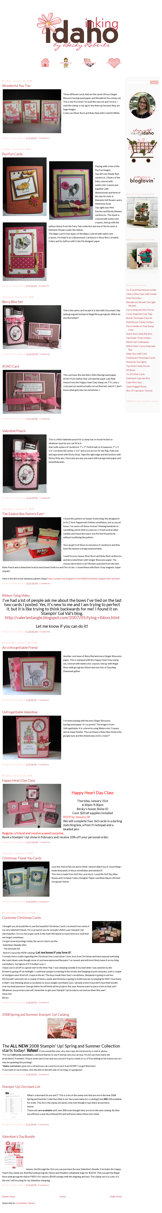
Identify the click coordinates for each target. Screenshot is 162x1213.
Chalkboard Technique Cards (140, 357)
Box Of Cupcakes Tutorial (139, 390)
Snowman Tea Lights (136, 361)
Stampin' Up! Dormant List (21, 1087)
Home (62, 1196)
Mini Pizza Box (133, 298)
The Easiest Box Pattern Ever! (23, 514)
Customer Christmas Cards (21, 918)
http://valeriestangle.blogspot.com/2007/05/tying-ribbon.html (62, 617)
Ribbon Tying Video (16, 595)
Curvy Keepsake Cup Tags (139, 313)
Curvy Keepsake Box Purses (140, 309)
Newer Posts (8, 1196)
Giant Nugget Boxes (136, 386)
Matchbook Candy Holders (140, 322)
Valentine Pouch (13, 431)
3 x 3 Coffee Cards (135, 374)
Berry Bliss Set (12, 302)
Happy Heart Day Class (18, 780)
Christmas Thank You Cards (21, 858)
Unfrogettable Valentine (19, 712)
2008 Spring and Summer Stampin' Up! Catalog (35, 1014)
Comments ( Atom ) (25, 1203)
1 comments (43, 138)
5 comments (44, 583)
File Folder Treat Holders (138, 337)
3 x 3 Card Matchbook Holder (141, 289)
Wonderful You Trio (16, 86)
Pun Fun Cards (12, 154)
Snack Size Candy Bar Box (139, 333)
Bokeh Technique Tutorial (139, 317)
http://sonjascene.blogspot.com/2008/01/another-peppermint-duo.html (84, 578)
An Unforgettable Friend (20, 648)
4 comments (44, 354)
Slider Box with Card (136, 353)
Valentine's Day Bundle (18, 1137)
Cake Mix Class (134, 382)
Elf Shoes (130, 370)
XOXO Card (10, 366)
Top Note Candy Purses (138, 365)
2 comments (43, 286)
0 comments (45, 632)
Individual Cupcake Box (138, 378)
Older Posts (116, 1196)
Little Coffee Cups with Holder (141, 293)
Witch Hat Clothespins (137, 341)
